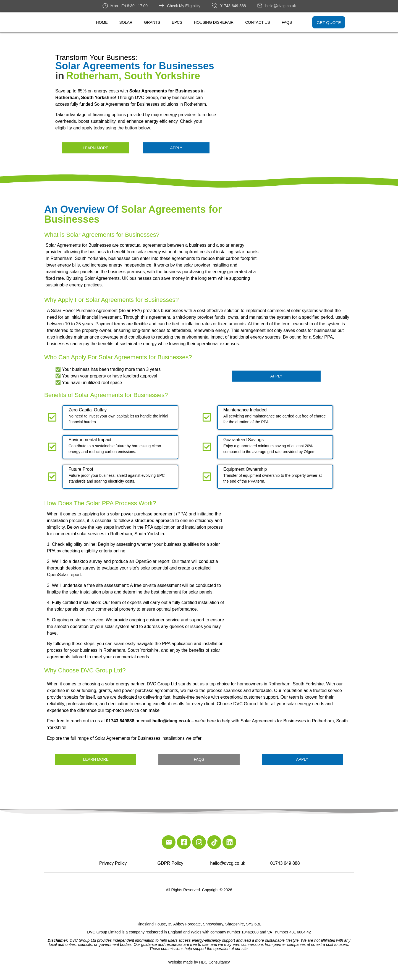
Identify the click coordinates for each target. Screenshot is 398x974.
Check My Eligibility (183, 6)
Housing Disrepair (214, 22)
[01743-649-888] (214, 5)
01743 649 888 (285, 863)
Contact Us (257, 22)
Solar (125, 22)
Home (102, 22)
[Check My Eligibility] (161, 5)
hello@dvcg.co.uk (280, 6)
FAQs (287, 22)
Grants (152, 22)
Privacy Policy (113, 863)
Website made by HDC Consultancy (199, 962)
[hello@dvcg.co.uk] (260, 5)
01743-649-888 (233, 6)
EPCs (177, 22)
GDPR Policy (170, 863)
